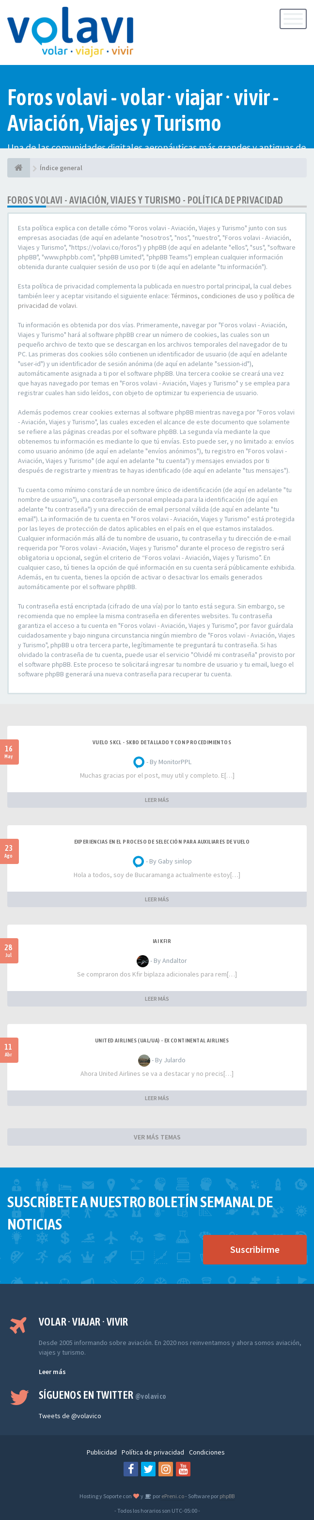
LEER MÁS (157, 799)
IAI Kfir (162, 941)
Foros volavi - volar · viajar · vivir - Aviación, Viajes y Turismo (143, 110)
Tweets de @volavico (70, 1415)
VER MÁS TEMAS (157, 1137)
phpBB (227, 1496)
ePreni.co (172, 1496)
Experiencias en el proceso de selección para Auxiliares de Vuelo (162, 841)
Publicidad (102, 1452)
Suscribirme (255, 1249)
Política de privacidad (153, 1452)
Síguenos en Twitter (102, 1395)
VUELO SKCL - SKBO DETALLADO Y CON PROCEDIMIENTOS (162, 742)
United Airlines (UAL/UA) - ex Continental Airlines (162, 1040)
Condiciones (207, 1452)
